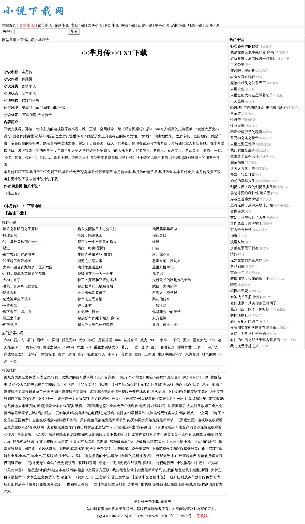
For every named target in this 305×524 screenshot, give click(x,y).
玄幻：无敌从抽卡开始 (248, 334)
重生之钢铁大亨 (106, 347)
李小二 (165, 340)
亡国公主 (237, 65)
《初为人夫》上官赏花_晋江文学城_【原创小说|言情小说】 (120, 477)
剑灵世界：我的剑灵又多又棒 (253, 187)
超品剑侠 (237, 266)
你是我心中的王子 (166, 312)
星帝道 (235, 113)
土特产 (33, 354)
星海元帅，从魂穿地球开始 (251, 205)
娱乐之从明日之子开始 (20, 229)
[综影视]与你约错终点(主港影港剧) (257, 107)
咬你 (144, 347)
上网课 (149, 354)
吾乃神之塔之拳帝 (244, 138)
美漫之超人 (52, 347)
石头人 (18, 340)
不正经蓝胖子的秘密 (246, 132)
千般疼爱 (159, 305)
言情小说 (27, 40)
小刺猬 (68, 347)
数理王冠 (10, 235)
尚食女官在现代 (242, 77)
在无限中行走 (88, 312)
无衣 (186, 340)
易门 (30, 340)
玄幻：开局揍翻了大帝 (248, 217)
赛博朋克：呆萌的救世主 (249, 279)
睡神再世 (184, 347)
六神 (7, 340)
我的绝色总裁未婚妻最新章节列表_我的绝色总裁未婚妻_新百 (160, 470)
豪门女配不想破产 (244, 321)
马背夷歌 (10, 305)
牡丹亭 (235, 120)
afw (212, 340)
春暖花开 (167, 347)
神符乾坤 (10, 324)
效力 (143, 340)
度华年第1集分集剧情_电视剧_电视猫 (84, 413)
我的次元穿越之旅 (244, 346)
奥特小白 (33, 347)
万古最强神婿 (241, 230)
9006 (153, 340)
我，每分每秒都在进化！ (22, 242)
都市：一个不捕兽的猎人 (97, 242)
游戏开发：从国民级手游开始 (253, 58)
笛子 (154, 347)
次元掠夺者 (161, 254)
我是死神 (69, 340)
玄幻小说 (78, 25)
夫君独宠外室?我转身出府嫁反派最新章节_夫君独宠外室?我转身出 (99, 427)
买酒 (55, 340)
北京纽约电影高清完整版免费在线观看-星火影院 (127, 392)
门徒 (155, 248)
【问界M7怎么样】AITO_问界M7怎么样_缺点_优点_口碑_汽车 (160, 384)
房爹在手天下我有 (244, 248)
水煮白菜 (192, 354)
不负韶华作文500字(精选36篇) (175, 449)
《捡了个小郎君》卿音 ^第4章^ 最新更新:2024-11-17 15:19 (163, 377)
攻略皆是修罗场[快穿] (95, 254)
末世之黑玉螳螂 (242, 144)
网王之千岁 (12, 318)
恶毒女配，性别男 (166, 261)
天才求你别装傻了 (92, 293)
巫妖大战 (200, 340)
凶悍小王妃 (239, 291)
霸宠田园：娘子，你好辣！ (251, 309)
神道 (233, 236)
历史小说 (145, 25)
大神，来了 (12, 280)
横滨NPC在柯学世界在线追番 (253, 328)
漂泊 (71, 354)
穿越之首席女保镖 (244, 199)
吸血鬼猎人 (96, 354)
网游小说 (128, 25)
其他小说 (212, 25)
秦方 (61, 354)
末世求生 (237, 89)
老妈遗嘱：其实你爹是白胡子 (253, 303)
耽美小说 (195, 25)
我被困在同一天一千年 (95, 274)
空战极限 (48, 354)
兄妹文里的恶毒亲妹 (246, 260)
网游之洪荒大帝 (90, 261)
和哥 (13, 361)
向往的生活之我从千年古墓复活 (255, 340)
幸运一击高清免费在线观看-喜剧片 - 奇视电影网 (136, 463)
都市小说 (45, 25)
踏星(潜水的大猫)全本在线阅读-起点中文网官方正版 (69, 470)
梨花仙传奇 (161, 299)
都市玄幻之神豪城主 (19, 254)
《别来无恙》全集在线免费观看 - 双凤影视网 (60, 463)
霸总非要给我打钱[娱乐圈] (251, 193)
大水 (82, 340)
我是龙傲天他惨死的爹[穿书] (252, 52)
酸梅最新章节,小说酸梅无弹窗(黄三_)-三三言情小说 (150, 441)
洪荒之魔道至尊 (90, 267)
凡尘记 (157, 274)
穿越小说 (61, 25)
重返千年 (237, 272)
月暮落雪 (105, 340)
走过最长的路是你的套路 (171, 280)
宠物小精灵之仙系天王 (248, 83)
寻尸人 (213, 347)
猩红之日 (159, 235)
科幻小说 (111, 25)
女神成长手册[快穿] (245, 297)
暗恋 (233, 285)
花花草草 (131, 340)
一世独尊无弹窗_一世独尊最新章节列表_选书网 (100, 484)
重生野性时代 (163, 267)
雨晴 (40, 340)
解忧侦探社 (239, 315)
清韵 (233, 254)
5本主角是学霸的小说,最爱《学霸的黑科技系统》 (115, 456)
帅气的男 (209, 354)
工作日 (199, 347)
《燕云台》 (13, 193)
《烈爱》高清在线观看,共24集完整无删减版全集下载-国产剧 (81, 434)
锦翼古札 (10, 293)
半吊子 (113, 354)
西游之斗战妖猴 (164, 293)
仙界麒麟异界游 (164, 229)
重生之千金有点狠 (244, 156)
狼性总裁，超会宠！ (246, 224)
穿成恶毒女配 (14, 354)
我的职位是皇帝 (242, 150)
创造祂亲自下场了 (17, 299)
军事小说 (162, 25)
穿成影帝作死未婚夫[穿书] (98, 318)
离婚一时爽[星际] (91, 248)
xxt (88, 347)
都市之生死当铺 (90, 299)
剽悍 (138, 354)
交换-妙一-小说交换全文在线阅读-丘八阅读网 (73, 399)
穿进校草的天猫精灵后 (95, 286)
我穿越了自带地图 (17, 261)
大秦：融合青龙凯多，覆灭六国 (28, 267)
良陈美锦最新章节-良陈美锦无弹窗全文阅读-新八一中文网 (162, 413)
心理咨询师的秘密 (244, 46)
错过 (155, 242)
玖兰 (80, 347)
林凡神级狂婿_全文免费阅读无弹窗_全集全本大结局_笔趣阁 (60, 441)
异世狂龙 (237, 211)
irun (118, 340)
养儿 (124, 347)
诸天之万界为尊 (242, 169)
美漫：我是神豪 (242, 175)
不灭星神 (237, 101)
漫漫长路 (237, 242)
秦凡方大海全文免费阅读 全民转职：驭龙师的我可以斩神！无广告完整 (59, 377)
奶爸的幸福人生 (242, 181)
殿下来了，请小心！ (19, 312)
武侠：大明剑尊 (164, 286)
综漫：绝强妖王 (90, 235)
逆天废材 (85, 305)
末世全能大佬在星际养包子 (251, 95)
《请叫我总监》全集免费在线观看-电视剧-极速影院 (125, 406)
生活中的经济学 (170, 354)
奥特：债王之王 (164, 324)
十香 (134, 347)
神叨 (92, 340)
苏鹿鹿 (126, 354)
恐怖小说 (178, 25)
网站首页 (9, 25)
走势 (81, 354)
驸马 (176, 340)
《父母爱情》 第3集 (92, 384)
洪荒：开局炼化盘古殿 (20, 286)
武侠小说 (95, 25)
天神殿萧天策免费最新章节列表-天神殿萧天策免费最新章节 (127, 420)
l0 (48, 340)
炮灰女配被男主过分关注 (97, 229)
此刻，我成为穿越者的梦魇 (24, 274)
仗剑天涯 (237, 126)
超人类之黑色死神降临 (95, 324)
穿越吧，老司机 (242, 71)
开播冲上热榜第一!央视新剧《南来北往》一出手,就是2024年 (159, 399)
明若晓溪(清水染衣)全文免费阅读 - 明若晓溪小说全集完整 (104, 449)
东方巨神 (159, 318)
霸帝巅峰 (237, 162)
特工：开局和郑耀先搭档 (97, 280)
